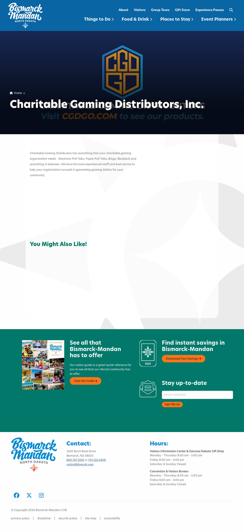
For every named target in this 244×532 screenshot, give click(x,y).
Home (16, 93)
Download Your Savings (183, 358)
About (123, 10)
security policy (67, 518)
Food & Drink (137, 20)
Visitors (140, 10)
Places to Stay (176, 20)
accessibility (112, 518)
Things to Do (99, 20)
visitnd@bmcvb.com (80, 464)
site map (90, 518)
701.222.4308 (97, 460)
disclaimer (44, 518)
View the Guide (85, 381)
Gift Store (182, 10)
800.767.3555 (75, 460)
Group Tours (160, 10)
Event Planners (218, 20)
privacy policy (20, 518)
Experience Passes (209, 10)
